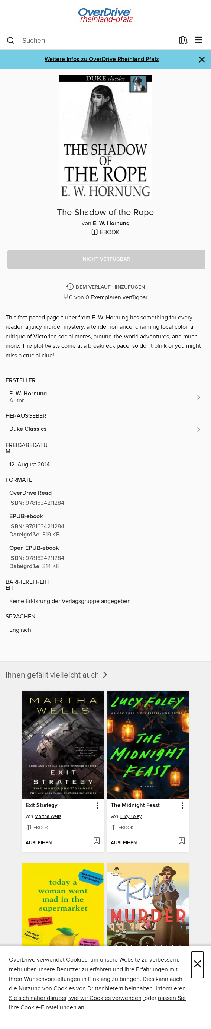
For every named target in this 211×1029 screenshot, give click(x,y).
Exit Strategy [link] (42, 805)
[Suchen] (11, 41)
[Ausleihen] (183, 42)
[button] (106, 259)
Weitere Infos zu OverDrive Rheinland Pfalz (102, 59)
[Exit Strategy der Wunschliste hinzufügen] (96, 841)
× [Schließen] (197, 964)
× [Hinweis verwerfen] (202, 59)
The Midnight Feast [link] (135, 805)
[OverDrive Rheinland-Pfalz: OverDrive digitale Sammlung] (105, 16)
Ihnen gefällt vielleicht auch (57, 675)
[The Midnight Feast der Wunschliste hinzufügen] (181, 841)
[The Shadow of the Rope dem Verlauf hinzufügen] (106, 287)
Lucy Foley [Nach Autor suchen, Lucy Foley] (131, 816)
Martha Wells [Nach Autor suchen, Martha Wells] (48, 816)
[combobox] (90, 41)
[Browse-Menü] (198, 40)
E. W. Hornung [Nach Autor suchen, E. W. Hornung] (111, 223)
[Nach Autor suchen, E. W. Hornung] (105, 397)
